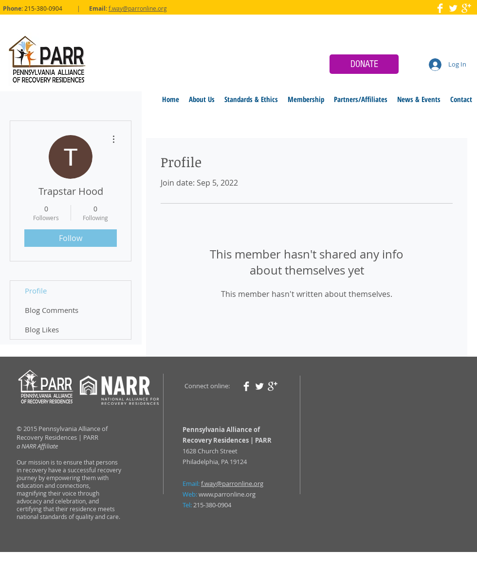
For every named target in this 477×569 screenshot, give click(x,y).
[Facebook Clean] (440, 8)
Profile (36, 290)
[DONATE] (364, 64)
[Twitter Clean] (453, 8)
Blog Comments (51, 310)
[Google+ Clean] (466, 8)
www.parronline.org (227, 494)
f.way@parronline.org (138, 8)
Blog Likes (42, 329)
